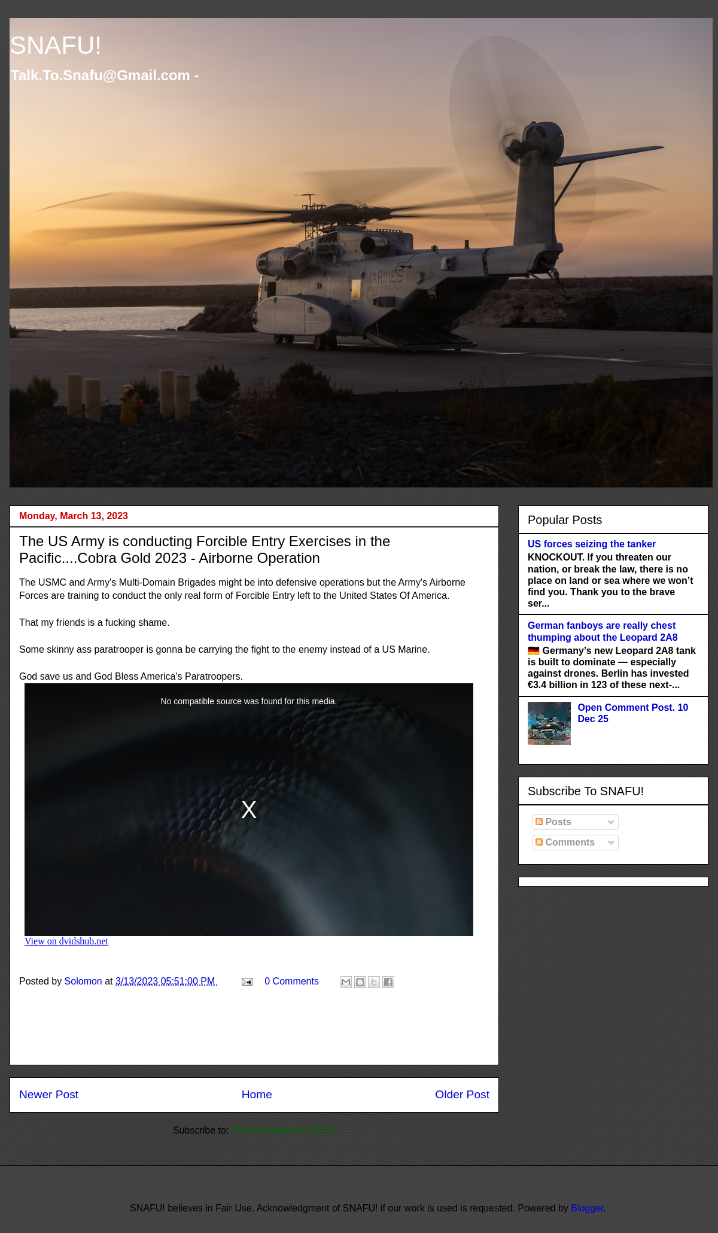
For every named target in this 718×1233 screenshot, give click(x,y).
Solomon (85, 981)
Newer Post (48, 1094)
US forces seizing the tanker (592, 544)
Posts (553, 822)
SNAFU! (56, 45)
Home (257, 1094)
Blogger (587, 1208)
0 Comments (291, 981)
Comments (565, 842)
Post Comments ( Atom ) (284, 1130)
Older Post (462, 1094)
